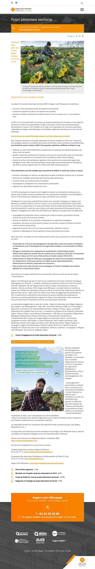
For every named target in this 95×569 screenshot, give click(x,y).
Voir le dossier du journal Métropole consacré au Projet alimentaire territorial (40, 136)
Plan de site (60, 551)
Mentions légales (37, 551)
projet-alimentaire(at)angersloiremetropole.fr (46, 463)
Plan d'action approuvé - (26, 469)
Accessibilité (49, 551)
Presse (68, 551)
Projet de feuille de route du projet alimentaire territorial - (40, 477)
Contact (27, 551)
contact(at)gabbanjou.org (33, 459)
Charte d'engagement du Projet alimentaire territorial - (38, 335)
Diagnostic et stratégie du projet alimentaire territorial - (38, 481)
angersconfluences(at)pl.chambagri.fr (38, 452)
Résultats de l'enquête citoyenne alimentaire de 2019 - (38, 473)
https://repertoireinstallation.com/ (24, 441)
